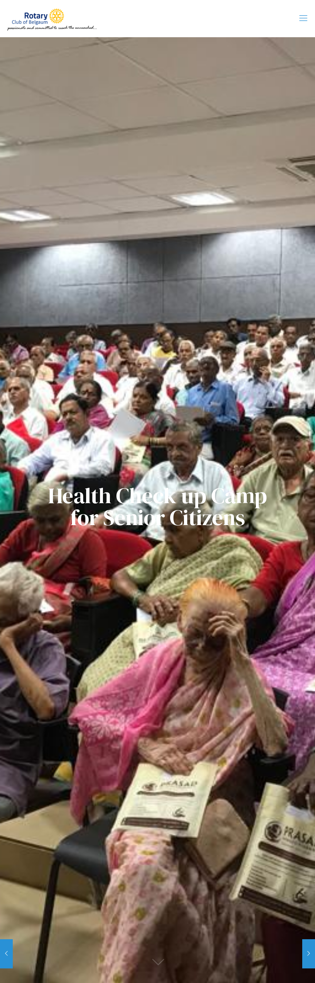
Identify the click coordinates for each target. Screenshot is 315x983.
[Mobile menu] (303, 18)
